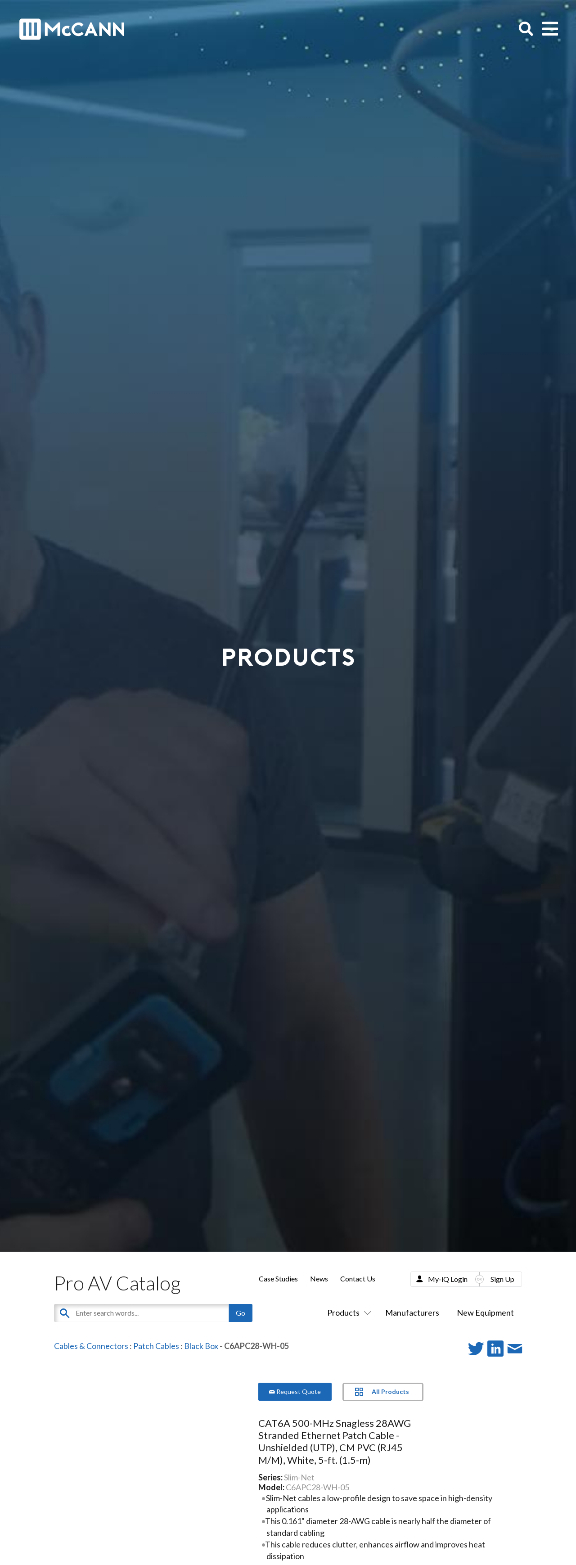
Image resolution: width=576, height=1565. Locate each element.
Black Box (201, 1346)
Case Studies (278, 1278)
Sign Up (502, 1279)
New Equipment (485, 1312)
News (319, 1278)
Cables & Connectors (91, 1346)
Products (347, 1312)
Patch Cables (156, 1346)
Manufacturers (412, 1312)
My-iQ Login (448, 1279)
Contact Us (357, 1278)
